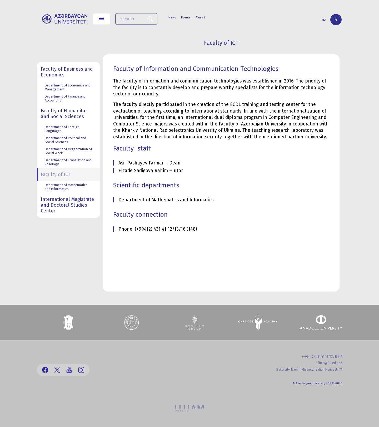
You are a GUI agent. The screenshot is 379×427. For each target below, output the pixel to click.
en (335, 19)
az (324, 19)
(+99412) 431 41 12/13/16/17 (322, 356)
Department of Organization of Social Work (68, 151)
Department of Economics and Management (68, 87)
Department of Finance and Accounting (65, 98)
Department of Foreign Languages (62, 129)
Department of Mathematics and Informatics (66, 187)
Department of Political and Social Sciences (65, 140)
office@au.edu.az (329, 363)
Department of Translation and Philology (68, 162)
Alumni (200, 17)
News (172, 17)
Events (185, 17)
